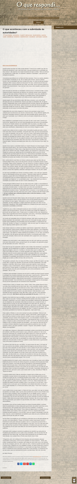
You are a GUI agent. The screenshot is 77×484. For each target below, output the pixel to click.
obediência (10, 36)
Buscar (38, 22)
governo (43, 35)
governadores (37, 35)
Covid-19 (22, 35)
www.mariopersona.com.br (37, 456)
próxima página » (45, 477)
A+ (74, 479)
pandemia (17, 36)
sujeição (44, 36)
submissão (39, 36)
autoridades (8, 35)
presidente (32, 36)
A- (74, 481)
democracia (28, 35)
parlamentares (24, 36)
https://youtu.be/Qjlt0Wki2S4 (10, 65)
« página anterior (6, 477)
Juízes (4, 36)
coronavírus (16, 35)
